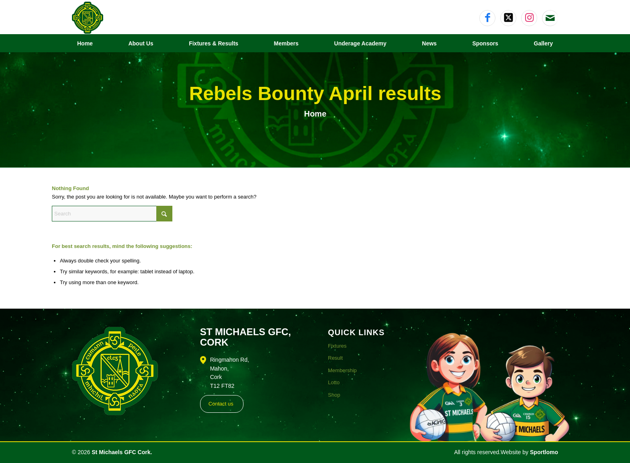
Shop (334, 395)
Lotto (334, 382)
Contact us (221, 404)
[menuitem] (85, 43)
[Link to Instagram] (529, 18)
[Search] (112, 213)
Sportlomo (544, 452)
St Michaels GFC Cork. (122, 452)
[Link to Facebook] (487, 18)
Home (315, 113)
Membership (342, 370)
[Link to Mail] (550, 18)
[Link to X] (508, 18)
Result (335, 358)
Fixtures (337, 346)
